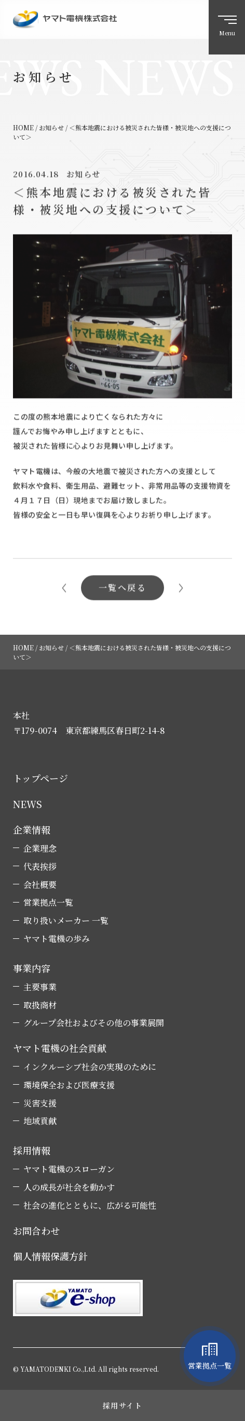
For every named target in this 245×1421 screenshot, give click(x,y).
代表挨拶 (40, 866)
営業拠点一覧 (48, 902)
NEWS (27, 804)
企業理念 (40, 848)
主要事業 (40, 987)
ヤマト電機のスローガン (69, 1169)
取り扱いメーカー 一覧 (65, 920)
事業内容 (31, 968)
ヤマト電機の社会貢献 (59, 1048)
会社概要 (40, 885)
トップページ (40, 778)
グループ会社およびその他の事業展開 (93, 1023)
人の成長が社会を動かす (69, 1187)
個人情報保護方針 (50, 1256)
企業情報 (31, 829)
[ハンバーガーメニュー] (227, 27)
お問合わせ (36, 1230)
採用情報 (31, 1150)
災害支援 (40, 1103)
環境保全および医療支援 (69, 1085)
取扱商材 (40, 1005)
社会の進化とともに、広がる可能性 (89, 1205)
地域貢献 (40, 1121)
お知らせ (83, 175)
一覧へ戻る (123, 589)
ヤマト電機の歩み (56, 939)
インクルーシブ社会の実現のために (89, 1067)
